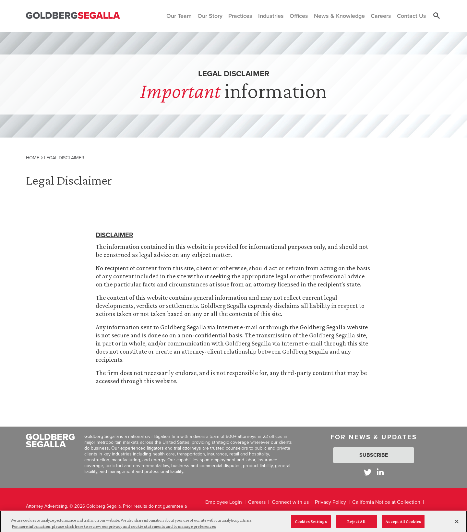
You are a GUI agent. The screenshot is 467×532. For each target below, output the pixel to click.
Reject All (356, 523)
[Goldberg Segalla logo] (73, 15)
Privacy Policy (330, 502)
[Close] (456, 524)
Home (32, 157)
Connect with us (290, 502)
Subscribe (373, 455)
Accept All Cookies (403, 523)
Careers (257, 502)
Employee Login (223, 502)
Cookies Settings (311, 523)
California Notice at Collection (386, 502)
